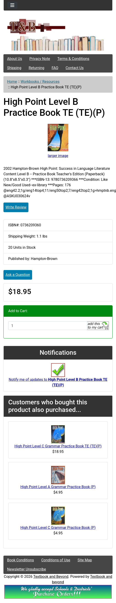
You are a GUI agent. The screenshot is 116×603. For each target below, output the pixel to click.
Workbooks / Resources (40, 81)
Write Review (16, 207)
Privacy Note (39, 59)
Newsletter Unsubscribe (26, 569)
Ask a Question (18, 275)
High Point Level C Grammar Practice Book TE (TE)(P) (58, 446)
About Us (14, 59)
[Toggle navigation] (12, 5)
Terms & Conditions (73, 59)
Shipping (14, 68)
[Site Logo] (58, 26)
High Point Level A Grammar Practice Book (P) (58, 487)
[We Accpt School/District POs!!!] (58, 591)
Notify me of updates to (58, 377)
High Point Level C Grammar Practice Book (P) (58, 527)
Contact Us (75, 68)
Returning (36, 68)
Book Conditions (20, 560)
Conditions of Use (55, 560)
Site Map (84, 560)
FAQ (55, 68)
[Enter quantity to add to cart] (47, 325)
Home (12, 81)
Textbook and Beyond (50, 576)
